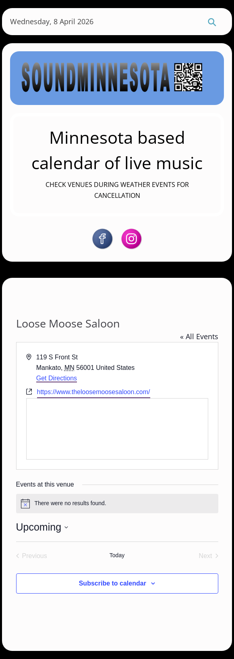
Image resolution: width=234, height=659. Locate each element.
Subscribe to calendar (112, 583)
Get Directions (56, 378)
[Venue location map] (117, 429)
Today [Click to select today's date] (117, 555)
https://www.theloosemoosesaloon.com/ (93, 391)
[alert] (117, 503)
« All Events (199, 336)
